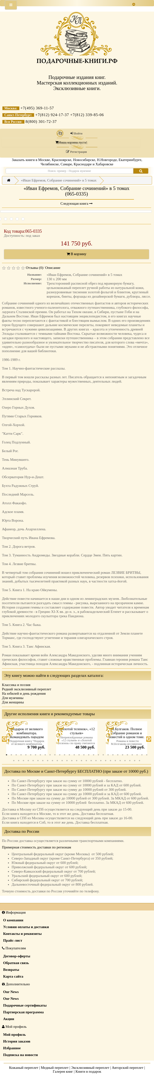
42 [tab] (67, 760)
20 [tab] (98, 754)
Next (148, 739)
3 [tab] (16, 754)
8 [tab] (40, 754)
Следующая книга (76, 203)
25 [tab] (122, 754)
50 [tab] (105, 760)
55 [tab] (129, 760)
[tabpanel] (27, 739)
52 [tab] (115, 760)
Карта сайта (13, 976)
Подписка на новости (20, 1055)
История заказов (16, 1041)
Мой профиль (14, 1034)
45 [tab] (81, 760)
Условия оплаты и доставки (26, 927)
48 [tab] (96, 760)
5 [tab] (25, 754)
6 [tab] (30, 754)
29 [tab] (141, 754)
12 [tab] (59, 754)
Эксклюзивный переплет (90, 1068)
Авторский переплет (127, 1068)
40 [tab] (57, 760)
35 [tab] (33, 760)
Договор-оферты (16, 956)
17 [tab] (83, 754)
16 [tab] (79, 754)
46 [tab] (86, 760)
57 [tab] (139, 760)
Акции (8, 1019)
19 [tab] (93, 754)
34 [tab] (28, 760)
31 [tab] (13, 760)
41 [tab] (62, 760)
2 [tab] (11, 754)
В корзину (77, 254)
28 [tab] (137, 754)
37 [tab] (42, 760)
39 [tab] (52, 760)
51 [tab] (110, 760)
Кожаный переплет (23, 1068)
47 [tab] (91, 760)
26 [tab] (127, 754)
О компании (13, 920)
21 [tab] (103, 754)
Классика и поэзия (16, 685)
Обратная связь (16, 963)
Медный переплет (55, 1068)
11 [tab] (54, 754)
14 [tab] (69, 754)
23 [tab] (112, 754)
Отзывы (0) (34, 268)
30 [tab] (146, 754)
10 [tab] (50, 754)
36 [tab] (38, 760)
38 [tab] (47, 760)
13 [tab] (64, 754)
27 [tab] (132, 754)
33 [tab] (23, 760)
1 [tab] (6, 754)
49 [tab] (100, 760)
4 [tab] (21, 754)
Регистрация (76, 152)
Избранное (12, 1048)
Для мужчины (12, 698)
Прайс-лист (12, 940)
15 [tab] (74, 754)
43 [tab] (71, 760)
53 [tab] (120, 760)
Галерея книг (63, 1071)
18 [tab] (88, 754)
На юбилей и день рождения (24, 693)
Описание (52, 268)
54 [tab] (125, 760)
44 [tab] (76, 760)
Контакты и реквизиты (22, 934)
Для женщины (13, 702)
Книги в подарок (88, 1071)
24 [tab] (117, 754)
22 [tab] (108, 754)
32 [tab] (18, 760)
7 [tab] (35, 754)
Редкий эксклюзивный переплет (26, 689)
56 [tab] (134, 760)
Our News (11, 992)
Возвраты (11, 970)
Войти (76, 133)
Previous (4, 739)
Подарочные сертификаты (25, 1005)
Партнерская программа (23, 1012)
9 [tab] (45, 754)
